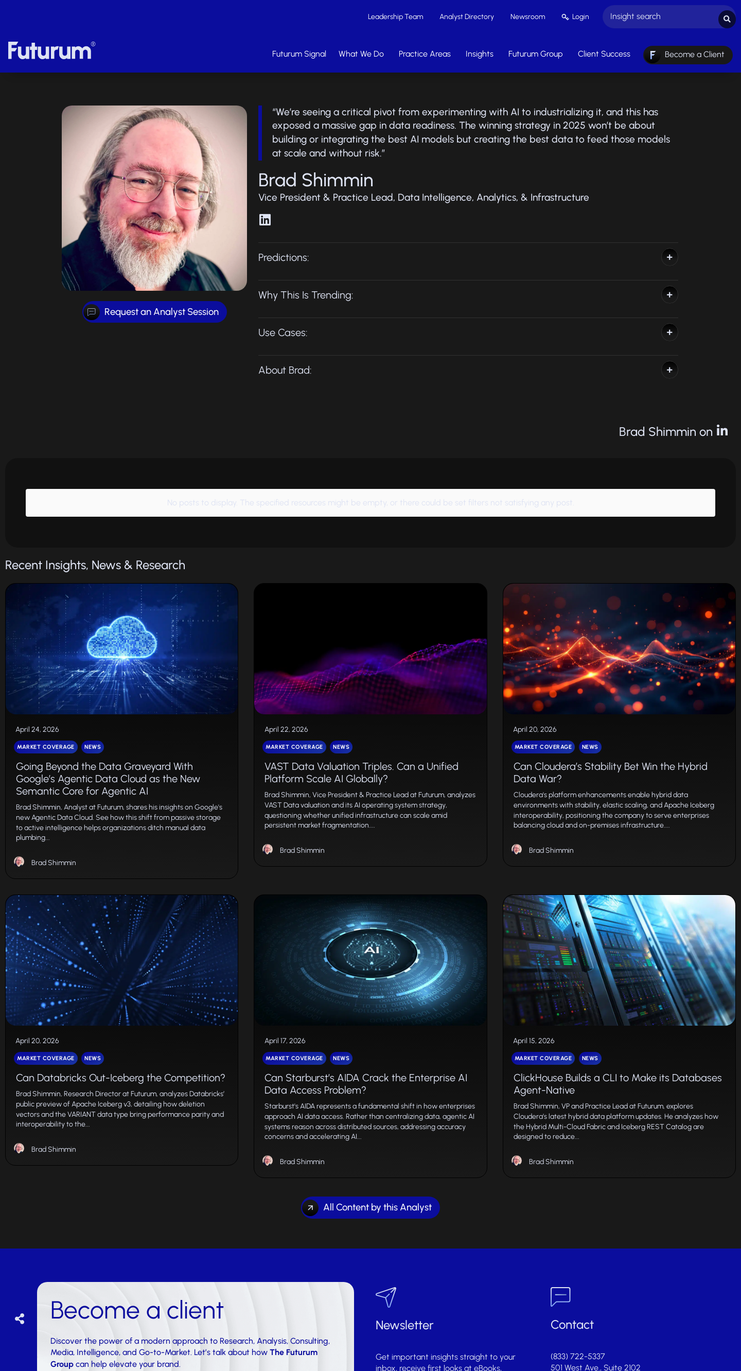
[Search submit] (727, 16)
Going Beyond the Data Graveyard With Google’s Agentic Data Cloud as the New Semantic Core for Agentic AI (108, 768)
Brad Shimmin (53, 853)
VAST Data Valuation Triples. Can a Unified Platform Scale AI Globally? (361, 762)
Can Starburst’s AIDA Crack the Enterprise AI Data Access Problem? (365, 1074)
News (92, 737)
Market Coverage (46, 737)
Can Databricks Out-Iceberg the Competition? (120, 1068)
